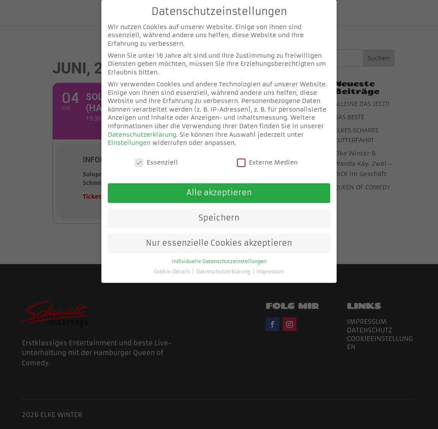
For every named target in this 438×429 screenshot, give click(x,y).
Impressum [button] (270, 264)
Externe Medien (267, 154)
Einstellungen (129, 134)
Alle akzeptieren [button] (219, 184)
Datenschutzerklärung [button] (224, 264)
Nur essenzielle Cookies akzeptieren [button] (219, 235)
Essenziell (156, 154)
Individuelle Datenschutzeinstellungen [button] (219, 253)
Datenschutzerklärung (142, 126)
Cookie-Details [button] (172, 264)
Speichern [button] (219, 209)
